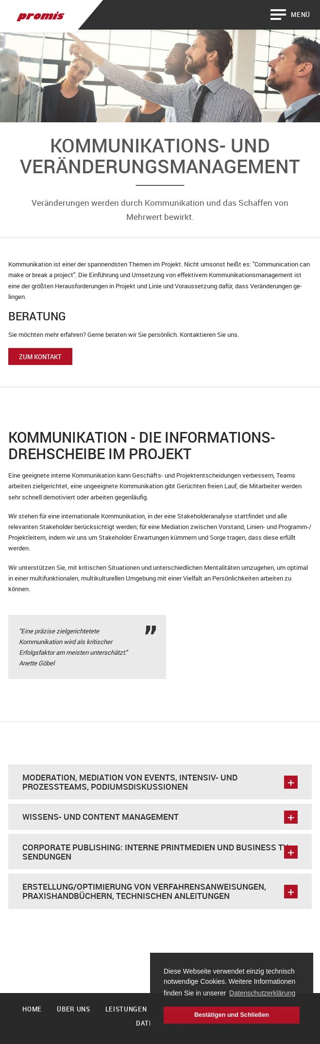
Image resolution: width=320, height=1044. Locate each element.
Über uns (73, 1009)
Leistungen (126, 1009)
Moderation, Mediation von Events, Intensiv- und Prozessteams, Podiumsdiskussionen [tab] (160, 782)
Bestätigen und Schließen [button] (231, 1014)
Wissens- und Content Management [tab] (160, 817)
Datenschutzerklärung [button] (262, 993)
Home (32, 1009)
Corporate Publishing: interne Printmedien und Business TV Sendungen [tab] (160, 852)
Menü (300, 14)
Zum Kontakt (40, 356)
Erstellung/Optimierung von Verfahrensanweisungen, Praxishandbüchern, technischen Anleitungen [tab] (160, 891)
